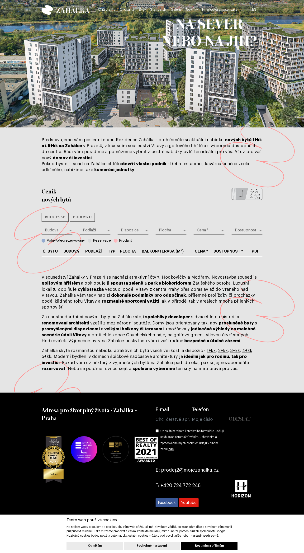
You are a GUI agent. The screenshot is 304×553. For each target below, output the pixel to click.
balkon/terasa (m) (163, 251)
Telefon (200, 409)
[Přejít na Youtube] (189, 502)
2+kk (223, 350)
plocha (128, 251)
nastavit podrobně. (204, 535)
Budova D (82, 217)
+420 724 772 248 (181, 485)
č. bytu (50, 251)
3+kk (235, 350)
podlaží (93, 251)
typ (111, 251)
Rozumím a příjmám (209, 545)
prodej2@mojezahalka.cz (190, 470)
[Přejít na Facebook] (167, 502)
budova (71, 251)
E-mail (162, 409)
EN (260, 10)
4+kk (247, 350)
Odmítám (95, 545)
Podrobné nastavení (152, 545)
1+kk (211, 350)
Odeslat (240, 419)
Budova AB (55, 217)
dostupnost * (228, 251)
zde (171, 449)
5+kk (46, 356)
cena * (201, 251)
